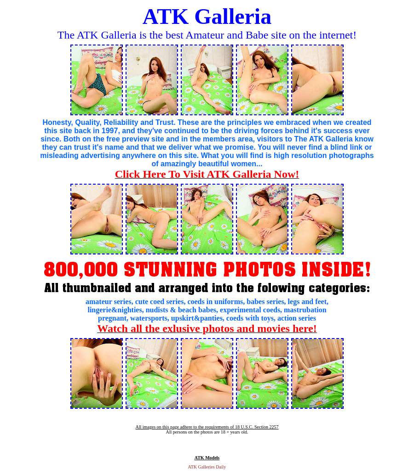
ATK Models (207, 457)
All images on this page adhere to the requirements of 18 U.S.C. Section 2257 (206, 426)
